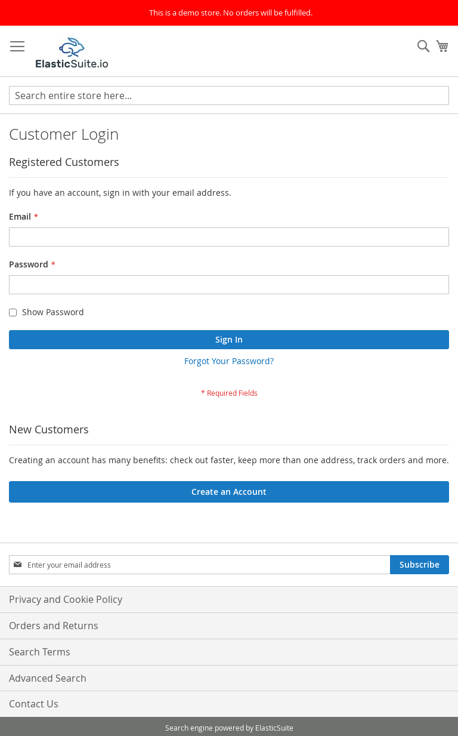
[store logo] (72, 51)
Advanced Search (47, 678)
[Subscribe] (419, 564)
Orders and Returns (53, 625)
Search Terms (39, 651)
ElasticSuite (274, 727)
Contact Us (33, 703)
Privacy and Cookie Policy (65, 599)
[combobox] (229, 95)
